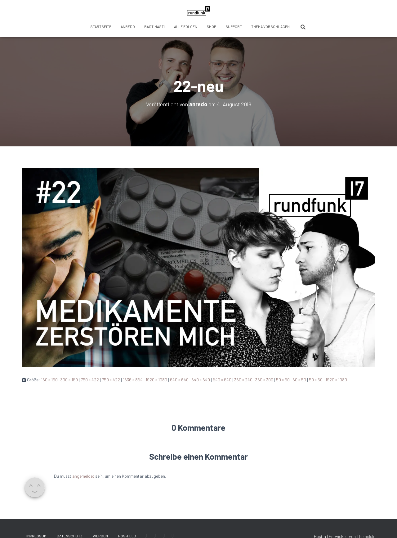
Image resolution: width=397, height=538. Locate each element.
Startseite (100, 26)
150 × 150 (49, 379)
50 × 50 (283, 379)
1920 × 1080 (156, 379)
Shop (211, 26)
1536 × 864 (133, 379)
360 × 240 (243, 379)
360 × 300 (264, 379)
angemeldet (83, 476)
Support (233, 26)
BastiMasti (154, 26)
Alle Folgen (185, 26)
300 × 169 (69, 379)
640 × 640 (179, 379)
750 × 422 (90, 379)
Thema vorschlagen (270, 26)
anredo (128, 26)
